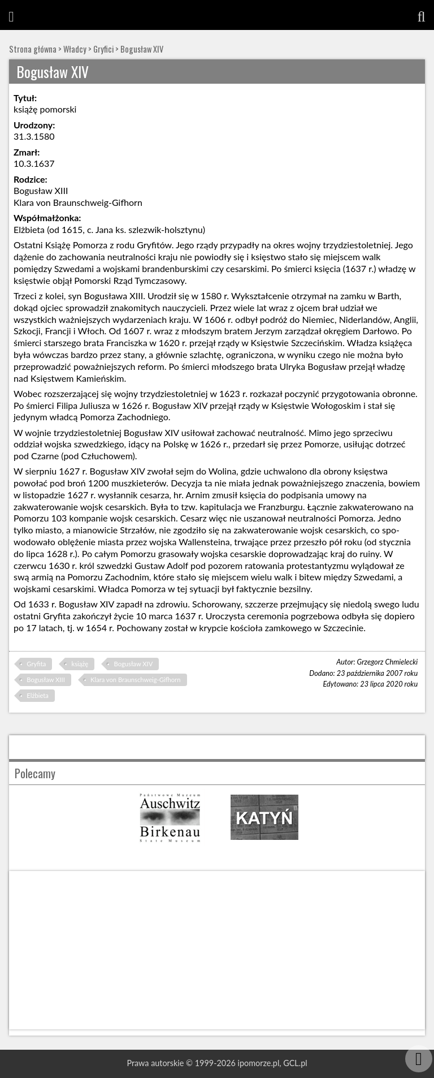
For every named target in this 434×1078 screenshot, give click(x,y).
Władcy (74, 49)
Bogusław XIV (141, 49)
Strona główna (33, 49)
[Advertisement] (217, 950)
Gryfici (103, 49)
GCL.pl (295, 1063)
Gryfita (36, 663)
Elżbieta (38, 695)
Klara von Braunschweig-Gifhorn (135, 679)
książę (80, 663)
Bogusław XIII (45, 679)
